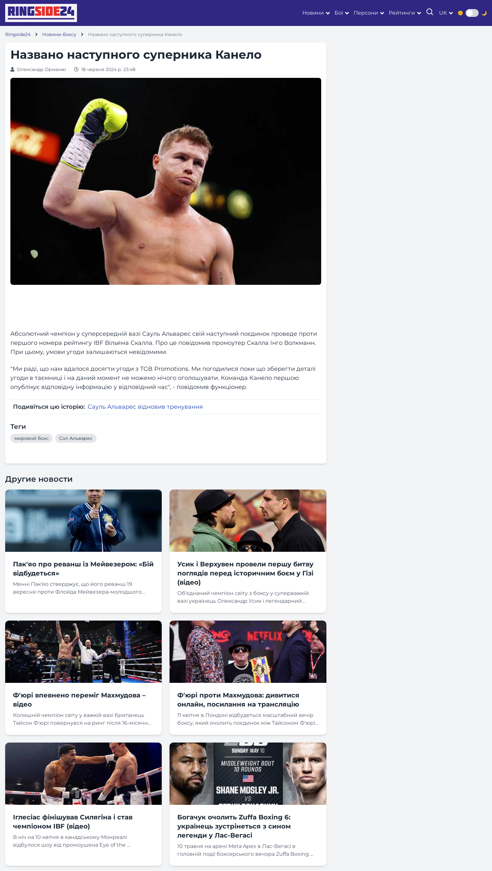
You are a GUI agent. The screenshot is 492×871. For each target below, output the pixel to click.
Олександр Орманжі (41, 69)
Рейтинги (402, 13)
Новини (313, 13)
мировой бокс (31, 438)
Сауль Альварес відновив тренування (145, 406)
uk (443, 13)
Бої (338, 13)
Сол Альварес (76, 438)
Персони (366, 13)
